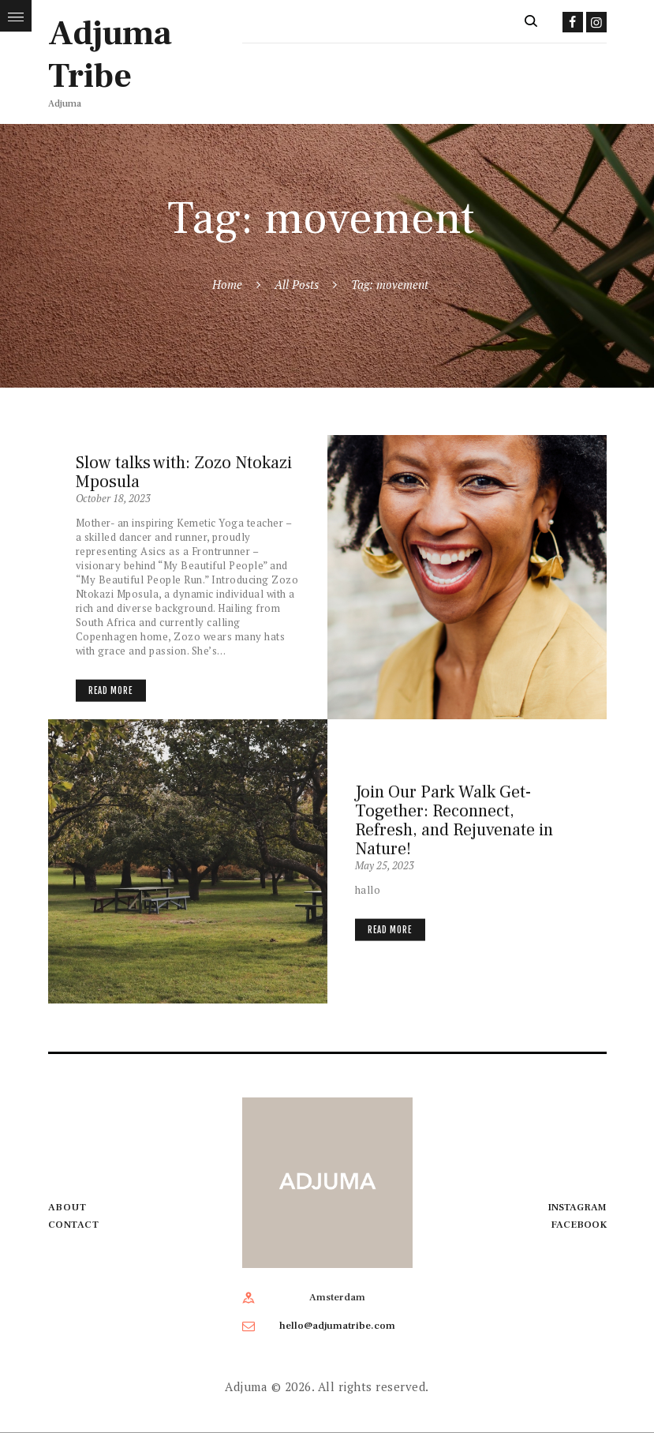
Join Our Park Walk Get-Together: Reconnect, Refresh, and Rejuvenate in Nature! (454, 819)
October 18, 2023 (113, 498)
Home (227, 284)
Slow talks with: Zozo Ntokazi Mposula (184, 472)
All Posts (297, 284)
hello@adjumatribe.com (337, 1325)
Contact (73, 1224)
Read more (110, 690)
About (67, 1207)
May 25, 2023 (384, 864)
